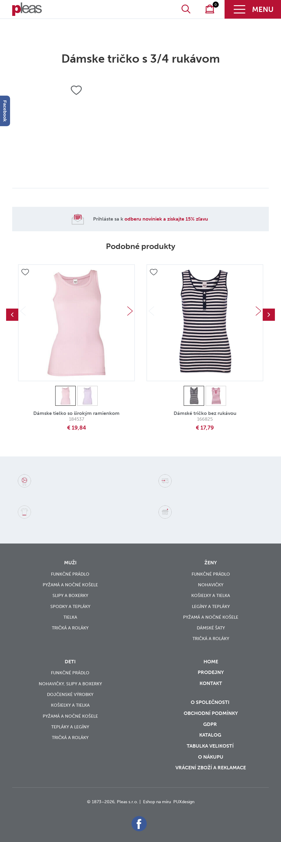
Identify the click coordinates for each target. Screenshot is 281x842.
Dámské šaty (211, 628)
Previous (12, 315)
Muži (70, 563)
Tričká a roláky (70, 628)
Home (211, 661)
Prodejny (211, 672)
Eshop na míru (157, 801)
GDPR (210, 724)
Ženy (210, 563)
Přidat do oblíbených (25, 272)
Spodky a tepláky (70, 606)
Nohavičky (210, 585)
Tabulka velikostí (211, 746)
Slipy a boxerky (70, 595)
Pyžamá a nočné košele (70, 585)
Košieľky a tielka (210, 595)
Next (130, 311)
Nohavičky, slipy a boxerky (70, 683)
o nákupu (210, 757)
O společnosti (211, 702)
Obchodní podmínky (211, 713)
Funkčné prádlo (70, 574)
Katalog (210, 735)
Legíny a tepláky (211, 606)
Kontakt (211, 687)
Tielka (70, 617)
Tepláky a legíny (70, 727)
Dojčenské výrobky (70, 694)
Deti (70, 661)
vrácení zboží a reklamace (210, 768)
